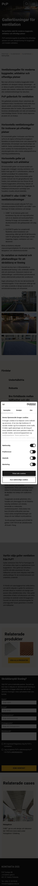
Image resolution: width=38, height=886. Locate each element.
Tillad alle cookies (19, 473)
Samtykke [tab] (6, 410)
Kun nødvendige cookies (19, 480)
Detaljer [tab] (19, 410)
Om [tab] (31, 410)
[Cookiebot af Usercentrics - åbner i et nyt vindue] (27, 404)
